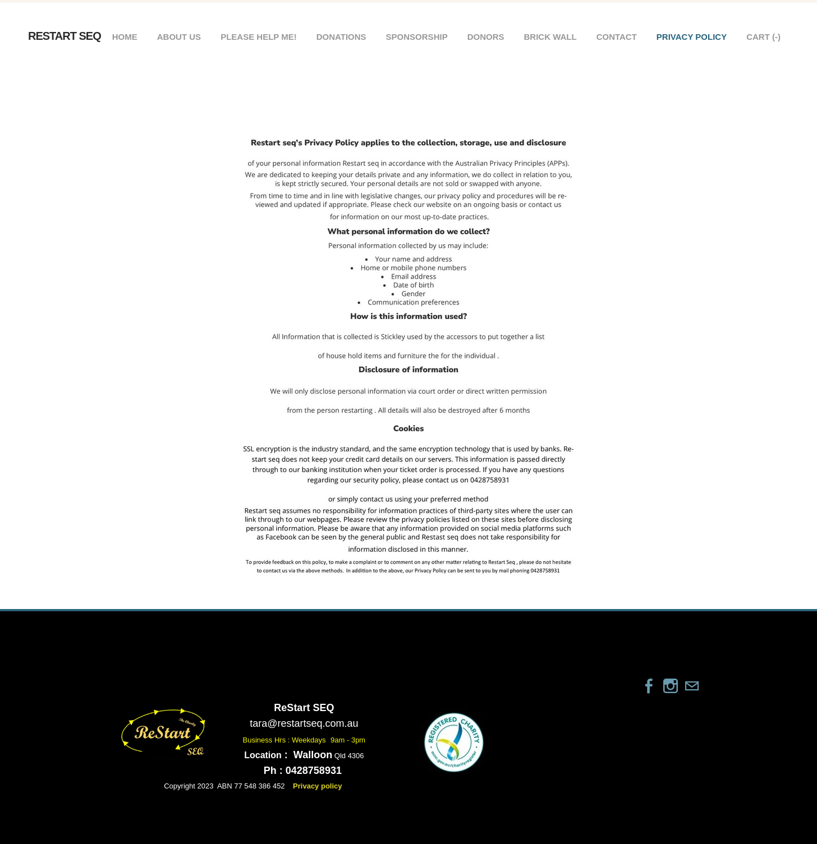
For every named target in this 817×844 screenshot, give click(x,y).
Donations (341, 36)
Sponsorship (417, 36)
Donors (485, 36)
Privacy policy (692, 36)
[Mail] (692, 686)
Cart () (763, 36)
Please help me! (259, 36)
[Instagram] (670, 686)
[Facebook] (649, 686)
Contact (616, 36)
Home (124, 36)
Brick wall (550, 36)
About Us (179, 36)
